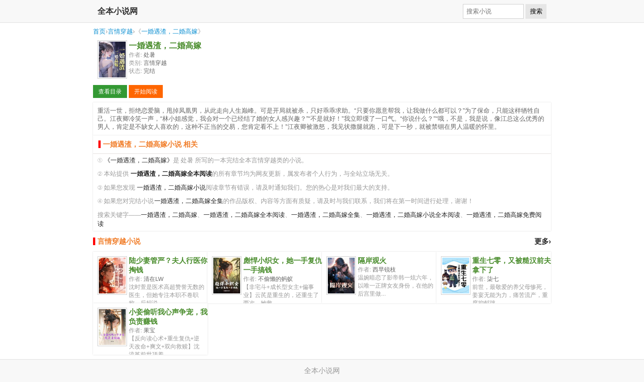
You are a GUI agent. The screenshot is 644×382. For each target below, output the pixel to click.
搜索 (536, 11)
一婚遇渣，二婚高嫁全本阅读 (244, 215)
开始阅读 (145, 91)
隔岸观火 (372, 260)
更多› (542, 241)
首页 (99, 31)
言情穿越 (120, 31)
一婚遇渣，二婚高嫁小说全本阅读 (413, 215)
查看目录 (110, 91)
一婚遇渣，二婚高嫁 (169, 31)
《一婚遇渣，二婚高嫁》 (138, 160)
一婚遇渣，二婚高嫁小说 (171, 187)
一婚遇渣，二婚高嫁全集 (188, 201)
